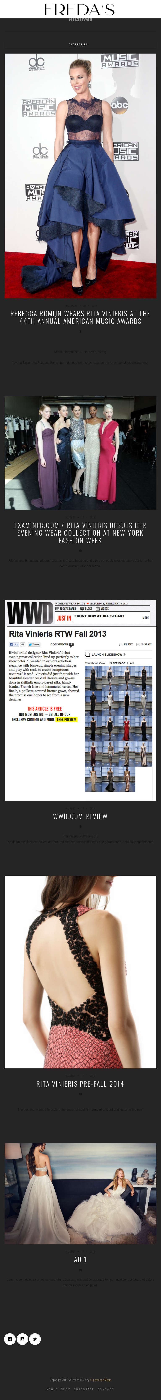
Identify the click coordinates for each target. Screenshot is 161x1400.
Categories (78, 44)
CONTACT (105, 1389)
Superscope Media (100, 1380)
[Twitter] (36, 1339)
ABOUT (52, 1389)
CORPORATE (84, 1389)
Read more (80, 378)
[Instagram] (23, 1339)
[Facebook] (11, 1339)
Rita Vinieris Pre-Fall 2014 (80, 1083)
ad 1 (80, 1259)
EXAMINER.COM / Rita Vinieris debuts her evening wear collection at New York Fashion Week (80, 532)
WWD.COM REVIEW (80, 816)
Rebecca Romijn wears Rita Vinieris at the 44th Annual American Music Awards (80, 317)
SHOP (65, 1389)
